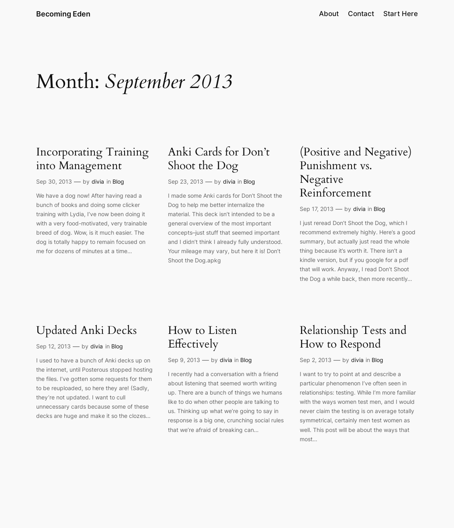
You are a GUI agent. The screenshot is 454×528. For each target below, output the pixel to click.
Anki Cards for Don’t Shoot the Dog (219, 158)
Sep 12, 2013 (53, 346)
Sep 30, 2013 (54, 181)
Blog (118, 181)
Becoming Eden (63, 13)
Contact (361, 14)
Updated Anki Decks (86, 330)
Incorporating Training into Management (92, 158)
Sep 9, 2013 (184, 359)
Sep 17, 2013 (316, 208)
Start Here (400, 14)
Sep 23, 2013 (185, 181)
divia (98, 181)
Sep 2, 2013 (315, 359)
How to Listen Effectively (202, 337)
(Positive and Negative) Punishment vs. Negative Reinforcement (356, 172)
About (329, 14)
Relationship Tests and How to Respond (353, 337)
